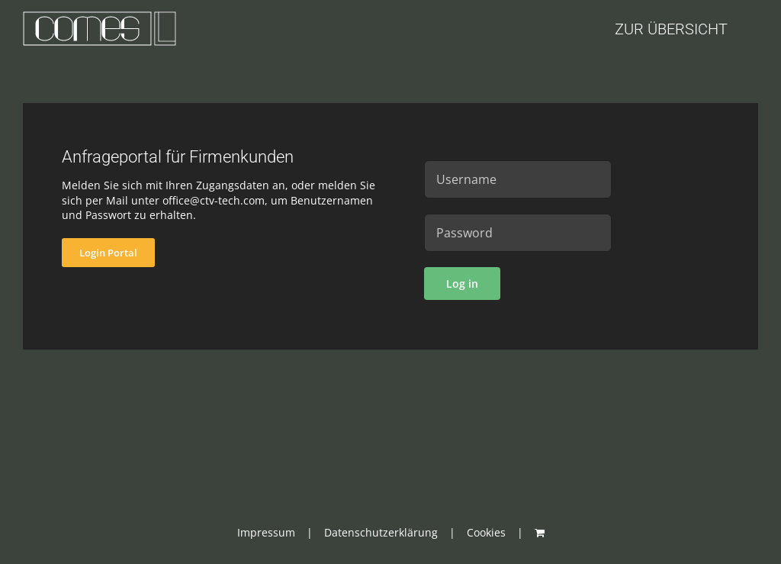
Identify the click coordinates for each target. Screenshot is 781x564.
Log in (462, 283)
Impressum (266, 532)
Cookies (486, 532)
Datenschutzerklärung (381, 532)
